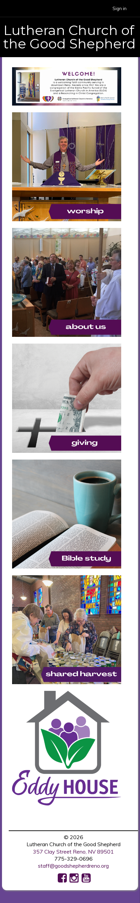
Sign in (119, 8)
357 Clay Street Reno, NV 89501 (73, 851)
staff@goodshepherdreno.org (73, 865)
